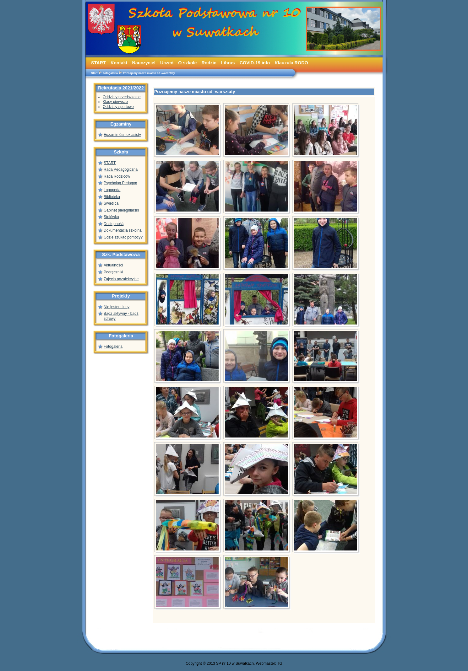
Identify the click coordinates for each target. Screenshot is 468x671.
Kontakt (119, 62)
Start (94, 73)
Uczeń (166, 62)
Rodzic (208, 62)
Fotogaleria (110, 73)
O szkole (187, 62)
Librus (228, 62)
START (98, 62)
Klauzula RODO (291, 62)
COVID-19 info (255, 62)
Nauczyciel (143, 62)
